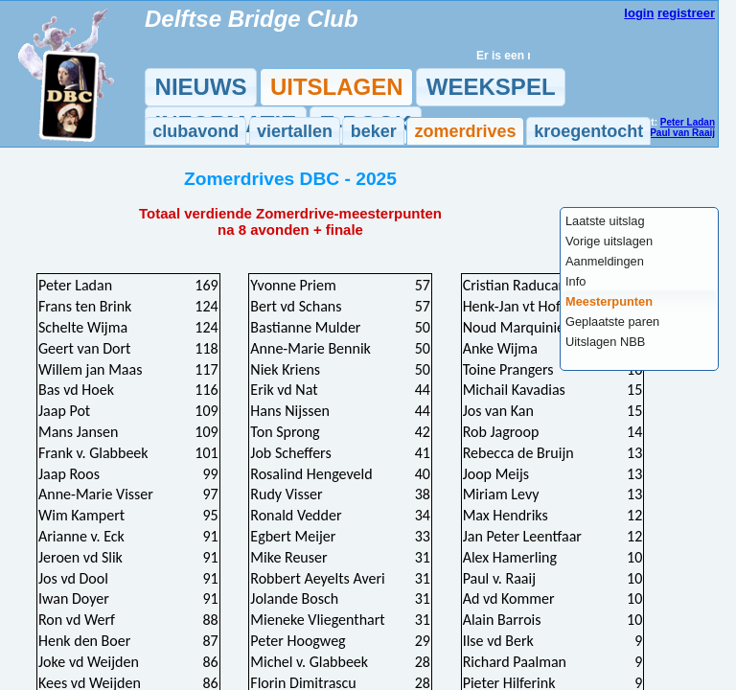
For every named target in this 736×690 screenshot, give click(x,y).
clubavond (195, 131)
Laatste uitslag (605, 221)
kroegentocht (588, 131)
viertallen (295, 131)
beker (374, 131)
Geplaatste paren (612, 321)
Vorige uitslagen (609, 241)
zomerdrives (465, 131)
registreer (686, 13)
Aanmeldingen (604, 261)
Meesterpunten (609, 301)
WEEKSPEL (491, 87)
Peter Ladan (687, 122)
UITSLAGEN (336, 87)
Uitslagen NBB (605, 341)
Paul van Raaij (682, 132)
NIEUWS (201, 87)
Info (575, 281)
